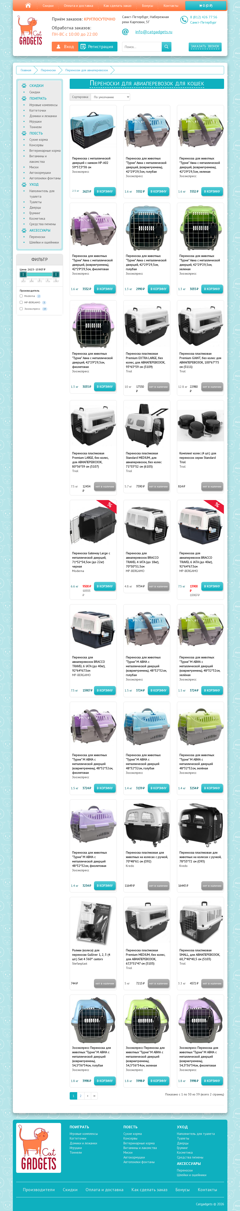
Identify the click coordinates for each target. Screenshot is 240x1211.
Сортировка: (80, 97)
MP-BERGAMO (33, 302)
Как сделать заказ (117, 5)
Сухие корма (38, 139)
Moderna (30, 296)
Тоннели (35, 127)
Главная (26, 70)
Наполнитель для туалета (41, 194)
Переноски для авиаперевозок (86, 70)
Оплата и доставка (78, 5)
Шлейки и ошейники (44, 242)
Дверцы (35, 207)
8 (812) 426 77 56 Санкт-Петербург (203, 19)
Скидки (48, 5)
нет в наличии (158, 387)
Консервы (36, 145)
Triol (145, 362)
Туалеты (35, 202)
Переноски (48, 70)
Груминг (34, 213)
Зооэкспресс (33, 309)
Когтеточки (37, 110)
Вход (69, 46)
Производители (39, 1189)
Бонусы (147, 5)
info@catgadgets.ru (153, 31)
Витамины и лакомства (38, 159)
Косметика (37, 218)
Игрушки (35, 121)
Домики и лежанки (43, 116)
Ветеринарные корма (45, 150)
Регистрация (100, 46)
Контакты (170, 5)
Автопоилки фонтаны (45, 178)
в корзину (105, 191)
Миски (33, 167)
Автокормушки (40, 173)
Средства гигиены (42, 224)
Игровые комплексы (43, 105)
